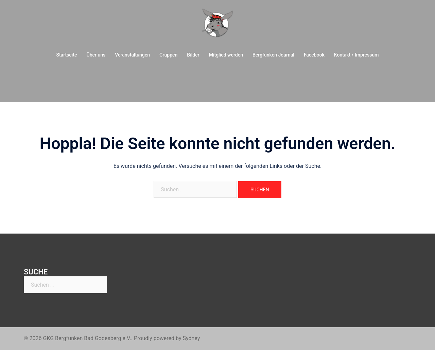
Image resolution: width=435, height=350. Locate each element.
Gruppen (168, 55)
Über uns (96, 55)
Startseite (66, 55)
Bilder (193, 55)
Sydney (191, 338)
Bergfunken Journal (273, 55)
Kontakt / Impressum (356, 55)
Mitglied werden (226, 55)
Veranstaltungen (132, 55)
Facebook (314, 55)
